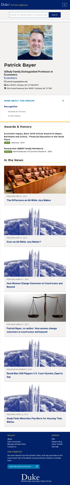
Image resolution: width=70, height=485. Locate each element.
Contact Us (11, 447)
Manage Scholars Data (16, 444)
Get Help (55, 447)
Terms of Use (46, 481)
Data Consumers (14, 442)
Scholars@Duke (19, 5)
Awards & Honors (16, 111)
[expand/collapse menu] (64, 100)
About (9, 439)
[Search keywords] (29, 14)
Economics (10, 77)
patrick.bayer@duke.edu (17, 81)
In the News (14, 116)
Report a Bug (57, 442)
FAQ (53, 439)
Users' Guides (57, 444)
